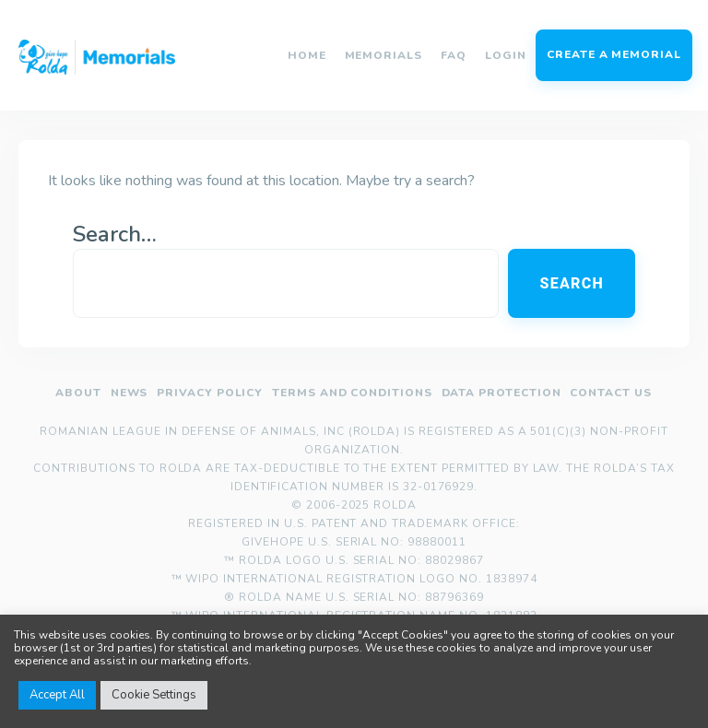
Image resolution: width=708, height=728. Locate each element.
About (79, 392)
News (129, 392)
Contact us (612, 392)
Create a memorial (614, 54)
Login (505, 55)
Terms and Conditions (352, 392)
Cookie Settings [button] (154, 695)
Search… (115, 234)
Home (307, 55)
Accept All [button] (57, 695)
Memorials (384, 55)
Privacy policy (210, 392)
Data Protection (501, 392)
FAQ (453, 55)
